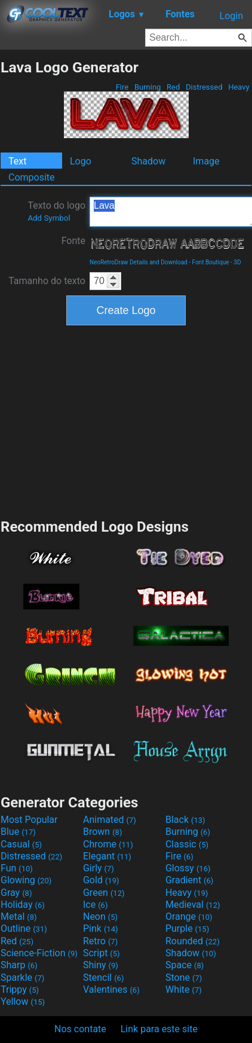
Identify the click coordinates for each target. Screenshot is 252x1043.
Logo (80, 161)
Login (231, 16)
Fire (121, 87)
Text (17, 161)
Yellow (23, 1001)
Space (184, 965)
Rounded (192, 941)
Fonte (73, 240)
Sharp (19, 965)
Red (173, 87)
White (183, 989)
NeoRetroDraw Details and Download (139, 262)
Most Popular (29, 819)
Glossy (188, 868)
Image (206, 161)
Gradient (189, 880)
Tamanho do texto (46, 280)
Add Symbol (48, 218)
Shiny (100, 965)
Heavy (238, 87)
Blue (18, 831)
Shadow (148, 161)
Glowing (26, 880)
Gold (101, 880)
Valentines (111, 989)
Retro (100, 941)
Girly (98, 868)
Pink (100, 928)
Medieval (192, 904)
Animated (109, 819)
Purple (187, 928)
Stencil (103, 977)
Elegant (107, 856)
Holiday (23, 904)
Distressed (204, 87)
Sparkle (22, 977)
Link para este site (159, 1029)
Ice (95, 904)
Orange (189, 916)
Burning (148, 87)
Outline (24, 928)
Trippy (20, 989)
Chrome (108, 844)
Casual (21, 844)
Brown (102, 831)
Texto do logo (56, 211)
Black (185, 819)
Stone (183, 977)
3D (237, 262)
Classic (186, 844)
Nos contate (80, 1029)
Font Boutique (210, 262)
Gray (16, 892)
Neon (100, 916)
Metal (19, 916)
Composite (31, 177)
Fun (17, 868)
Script (101, 953)
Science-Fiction (39, 953)
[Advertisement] (126, 420)
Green (104, 892)
